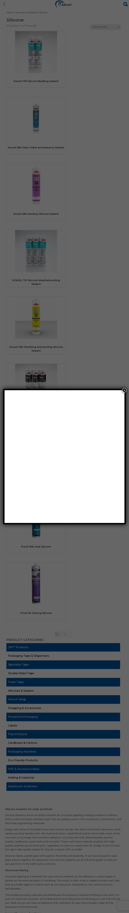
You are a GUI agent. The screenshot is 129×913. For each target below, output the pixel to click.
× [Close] (124, 390)
